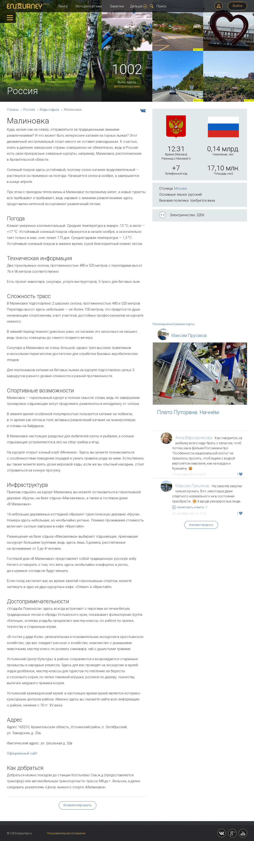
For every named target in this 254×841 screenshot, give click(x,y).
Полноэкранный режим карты (173, 324)
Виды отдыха (49, 109)
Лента (62, 6)
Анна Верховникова (193, 437)
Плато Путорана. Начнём (188, 412)
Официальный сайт (22, 753)
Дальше (138, 6)
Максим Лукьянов (192, 485)
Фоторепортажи (89, 6)
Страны (12, 109)
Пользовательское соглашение (66, 833)
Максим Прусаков (189, 335)
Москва (180, 188)
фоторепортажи (127, 86)
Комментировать (201, 525)
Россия (29, 109)
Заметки (117, 6)
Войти (237, 6)
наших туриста (127, 78)
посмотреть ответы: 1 (189, 507)
